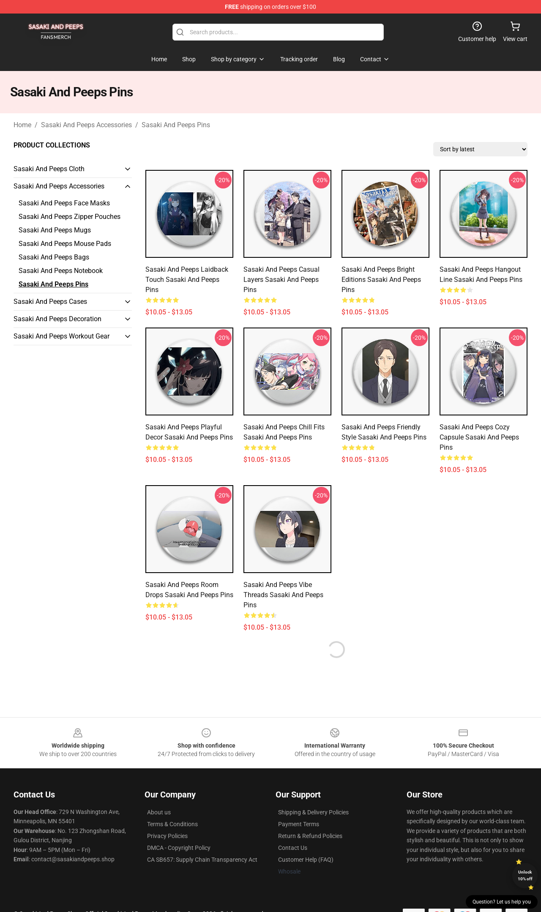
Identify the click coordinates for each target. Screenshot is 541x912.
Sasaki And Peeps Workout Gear (61, 336)
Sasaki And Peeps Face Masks (64, 203)
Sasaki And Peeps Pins (176, 125)
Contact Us (292, 847)
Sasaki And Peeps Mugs (55, 230)
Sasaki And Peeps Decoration (57, 319)
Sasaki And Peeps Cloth (49, 169)
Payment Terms (298, 824)
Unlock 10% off (525, 875)
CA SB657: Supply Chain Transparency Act (202, 859)
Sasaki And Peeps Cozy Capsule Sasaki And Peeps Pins (479, 437)
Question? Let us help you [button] (502, 902)
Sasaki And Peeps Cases (50, 302)
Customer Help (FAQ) (305, 859)
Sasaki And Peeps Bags (54, 257)
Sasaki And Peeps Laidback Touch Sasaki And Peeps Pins (186, 279)
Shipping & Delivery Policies (313, 812)
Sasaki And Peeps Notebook (61, 271)
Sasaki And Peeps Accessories (86, 125)
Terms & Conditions (172, 824)
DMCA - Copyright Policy (178, 847)
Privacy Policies (167, 836)
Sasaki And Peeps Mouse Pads (65, 244)
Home (22, 125)
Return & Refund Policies (310, 836)
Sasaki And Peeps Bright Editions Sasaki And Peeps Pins (381, 279)
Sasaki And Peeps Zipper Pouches (69, 217)
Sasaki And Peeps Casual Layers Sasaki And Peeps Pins (281, 279)
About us (159, 812)
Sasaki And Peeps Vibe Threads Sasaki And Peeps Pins (283, 595)
